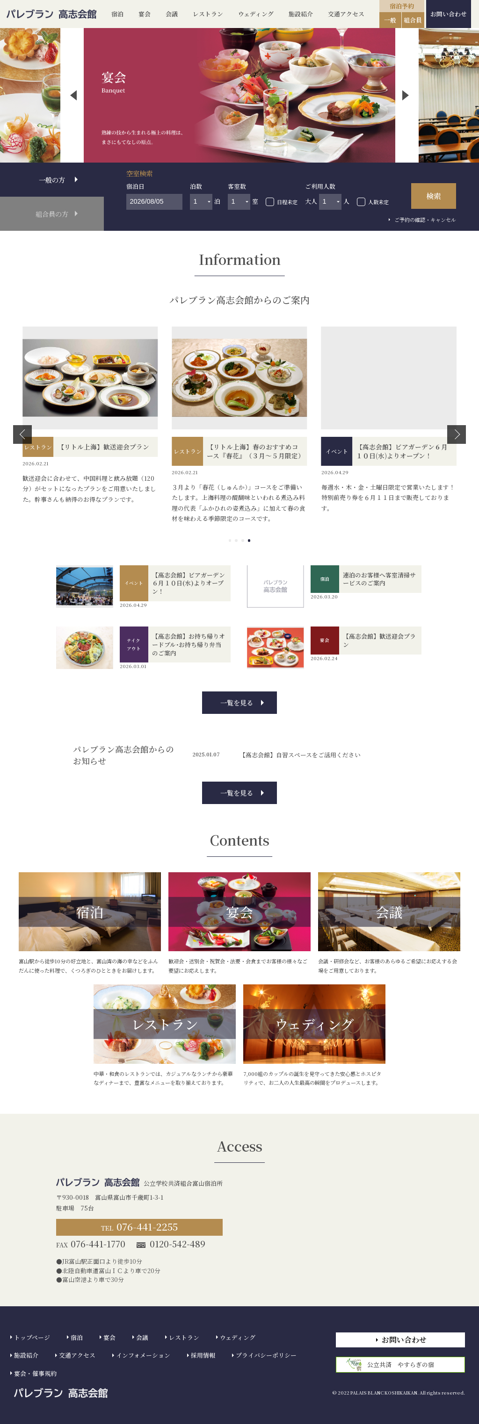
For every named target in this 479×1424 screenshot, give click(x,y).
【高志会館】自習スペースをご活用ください (300, 754)
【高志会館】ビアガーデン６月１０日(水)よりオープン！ (188, 583)
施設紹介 (301, 13)
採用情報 (203, 1355)
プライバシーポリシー (266, 1355)
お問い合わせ (448, 13)
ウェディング (256, 13)
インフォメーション (143, 1355)
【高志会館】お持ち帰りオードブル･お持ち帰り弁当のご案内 (188, 644)
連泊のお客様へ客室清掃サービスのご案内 (379, 579)
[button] (73, 95)
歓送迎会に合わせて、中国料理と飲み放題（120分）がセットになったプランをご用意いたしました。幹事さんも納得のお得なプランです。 (89, 489)
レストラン (208, 13)
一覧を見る (236, 702)
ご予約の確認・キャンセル (425, 219)
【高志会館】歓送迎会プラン (379, 640)
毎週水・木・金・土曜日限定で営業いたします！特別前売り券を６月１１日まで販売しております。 (388, 498)
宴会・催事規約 (35, 1373)
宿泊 (117, 13)
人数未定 (378, 202)
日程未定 (287, 202)
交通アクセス (346, 13)
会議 (172, 13)
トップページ (32, 1337)
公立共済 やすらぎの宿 (390, 1365)
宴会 (144, 13)
